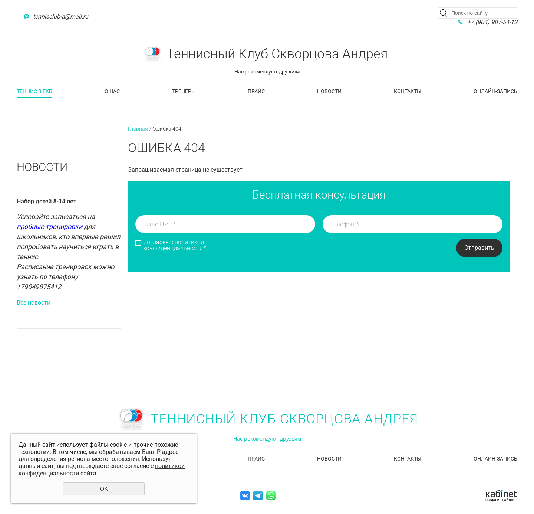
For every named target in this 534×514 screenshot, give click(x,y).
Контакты (407, 91)
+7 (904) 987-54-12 (492, 22)
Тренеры (184, 91)
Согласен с (174, 245)
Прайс (256, 91)
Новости (329, 91)
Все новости (33, 302)
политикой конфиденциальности (173, 245)
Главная (138, 129)
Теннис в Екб (34, 91)
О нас (112, 91)
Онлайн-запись (495, 91)
